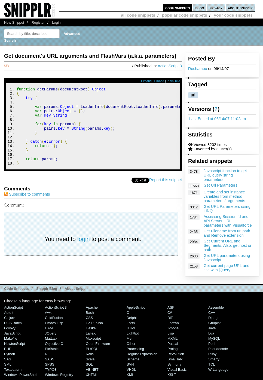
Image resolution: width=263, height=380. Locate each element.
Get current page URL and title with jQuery (226, 267)
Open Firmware (98, 346)
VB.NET (92, 372)
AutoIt (8, 315)
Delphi (132, 320)
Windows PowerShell (20, 377)
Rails (90, 356)
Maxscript (93, 341)
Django (213, 320)
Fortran (173, 325)
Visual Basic (176, 372)
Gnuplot (214, 325)
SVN (130, 367)
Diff (170, 320)
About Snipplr (76, 291)
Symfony (174, 367)
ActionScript (13, 310)
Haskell (91, 331)
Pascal (172, 346)
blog (199, 7)
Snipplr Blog (46, 291)
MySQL (214, 341)
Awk (48, 315)
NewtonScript (14, 346)
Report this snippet (165, 194)
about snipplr (240, 7)
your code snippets (233, 15)
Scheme (133, 362)
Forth (131, 325)
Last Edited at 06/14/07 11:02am (217, 119)
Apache (92, 310)
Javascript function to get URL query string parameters (225, 175)
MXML (172, 341)
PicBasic (52, 351)
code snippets (177, 7)
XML (130, 377)
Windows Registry (59, 377)
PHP (7, 351)
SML (7, 367)
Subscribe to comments (27, 209)
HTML (131, 331)
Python (9, 356)
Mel (129, 341)
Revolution (175, 356)
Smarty (213, 362)
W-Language (218, 372)
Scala (90, 362)
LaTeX (91, 336)
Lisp (170, 336)
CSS (89, 320)
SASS (49, 362)
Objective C (54, 346)
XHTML (92, 377)
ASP (171, 310)
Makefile (10, 341)
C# (169, 315)
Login (56, 22)
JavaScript (12, 336)
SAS (7, 362)
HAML (50, 331)
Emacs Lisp (54, 325)
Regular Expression (142, 356)
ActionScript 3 (170, 66)
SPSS (49, 367)
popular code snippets (184, 15)
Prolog (172, 351)
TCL (211, 367)
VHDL (131, 372)
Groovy (10, 331)
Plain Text (173, 81)
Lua (211, 336)
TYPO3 (50, 372)
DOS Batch (13, 325)
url (193, 95)
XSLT (171, 377)
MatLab (51, 341)
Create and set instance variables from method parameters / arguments (224, 196)
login (83, 253)
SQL (89, 367)
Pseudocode (218, 351)
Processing (135, 351)
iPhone (173, 331)
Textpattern (13, 372)
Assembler (216, 310)
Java (212, 331)
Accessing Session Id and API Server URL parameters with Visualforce (228, 220)
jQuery (50, 336)
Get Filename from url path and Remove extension (227, 233)
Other (131, 346)
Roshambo (197, 68)
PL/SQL (92, 351)
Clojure (9, 320)
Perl (211, 346)
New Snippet (14, 22)
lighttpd (133, 336)
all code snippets (138, 15)
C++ (211, 315)
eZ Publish (94, 325)
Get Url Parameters (220, 185)
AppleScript (136, 310)
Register (38, 22)
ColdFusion (54, 320)
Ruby (212, 356)
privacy (215, 7)
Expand (146, 81)
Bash (90, 315)
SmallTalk (174, 362)
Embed (159, 81)
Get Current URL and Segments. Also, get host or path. (228, 245)
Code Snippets (16, 291)
